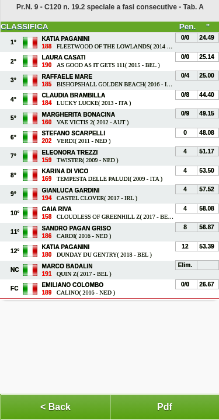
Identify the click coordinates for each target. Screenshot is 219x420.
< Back (55, 407)
